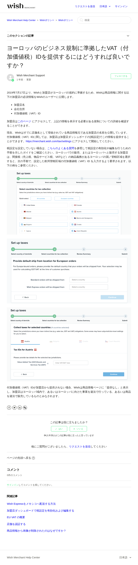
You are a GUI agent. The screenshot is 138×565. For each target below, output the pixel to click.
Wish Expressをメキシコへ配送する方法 (31, 503)
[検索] (104, 20)
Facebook (9, 407)
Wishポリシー (47, 20)
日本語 (104, 6)
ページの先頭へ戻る (21, 457)
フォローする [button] (120, 76)
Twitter (14, 407)
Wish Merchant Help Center (21, 20)
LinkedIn (19, 407)
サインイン (13, 485)
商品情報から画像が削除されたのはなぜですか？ (36, 530)
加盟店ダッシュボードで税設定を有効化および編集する (40, 510)
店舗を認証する (16, 524)
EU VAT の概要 (16, 517)
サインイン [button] (121, 6)
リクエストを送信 (85, 6)
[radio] (59, 428)
